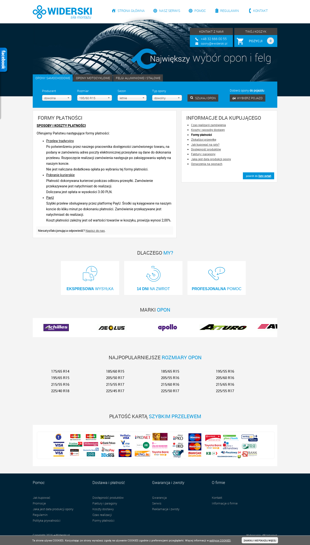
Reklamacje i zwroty (165, 509)
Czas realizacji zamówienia (208, 125)
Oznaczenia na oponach (206, 164)
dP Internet (269, 535)
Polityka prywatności (46, 520)
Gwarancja (159, 497)
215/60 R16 (170, 384)
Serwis (156, 503)
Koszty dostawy (103, 509)
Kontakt (260, 10)
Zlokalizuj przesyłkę (203, 139)
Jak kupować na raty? (205, 144)
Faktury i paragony (203, 154)
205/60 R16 (225, 377)
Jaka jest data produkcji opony (211, 159)
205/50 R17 (115, 377)
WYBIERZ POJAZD (247, 98)
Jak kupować (41, 497)
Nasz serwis (169, 10)
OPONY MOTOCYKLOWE (93, 78)
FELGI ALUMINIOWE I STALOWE (138, 78)
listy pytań (264, 176)
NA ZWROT (153, 276)
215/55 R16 (60, 384)
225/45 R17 (115, 390)
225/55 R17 (225, 390)
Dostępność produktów (206, 149)
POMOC (216, 276)
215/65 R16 (225, 384)
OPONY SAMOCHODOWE (52, 78)
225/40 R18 (60, 390)
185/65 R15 (170, 371)
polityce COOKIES (220, 540)
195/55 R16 (225, 371)
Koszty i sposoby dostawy (208, 130)
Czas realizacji (102, 515)
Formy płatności (103, 520)
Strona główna (131, 10)
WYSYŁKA (90, 276)
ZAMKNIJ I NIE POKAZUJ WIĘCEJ (260, 540)
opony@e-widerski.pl (214, 43)
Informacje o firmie (225, 503)
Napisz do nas (95, 230)
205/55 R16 (170, 377)
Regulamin (229, 10)
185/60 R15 (115, 371)
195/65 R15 (60, 377)
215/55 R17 (115, 384)
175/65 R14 (60, 371)
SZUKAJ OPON (203, 98)
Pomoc (200, 10)
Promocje (39, 503)
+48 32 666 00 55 (214, 38)
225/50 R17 (170, 390)
